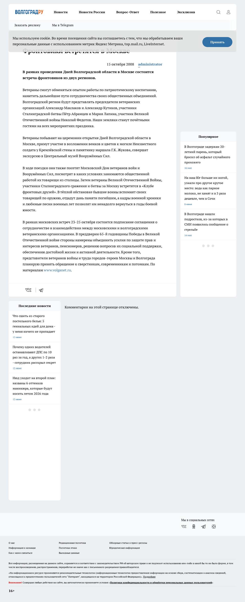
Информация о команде (22, 547)
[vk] (28, 290)
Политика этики (68, 547)
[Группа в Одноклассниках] (194, 526)
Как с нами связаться (20, 552)
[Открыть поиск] (218, 12)
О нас (12, 542)
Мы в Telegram (63, 25)
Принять (217, 42)
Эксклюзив (186, 12)
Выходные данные (69, 552)
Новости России (92, 12)
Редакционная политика (72, 542)
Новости (61, 12)
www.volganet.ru (57, 270)
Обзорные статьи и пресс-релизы (128, 542)
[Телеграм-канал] (204, 526)
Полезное (158, 12)
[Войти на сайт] (228, 12)
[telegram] (42, 290)
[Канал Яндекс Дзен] (214, 526)
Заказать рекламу (27, 25)
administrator (150, 64)
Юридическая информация (124, 547)
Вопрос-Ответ (127, 12)
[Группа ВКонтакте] (184, 526)
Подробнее (149, 576)
